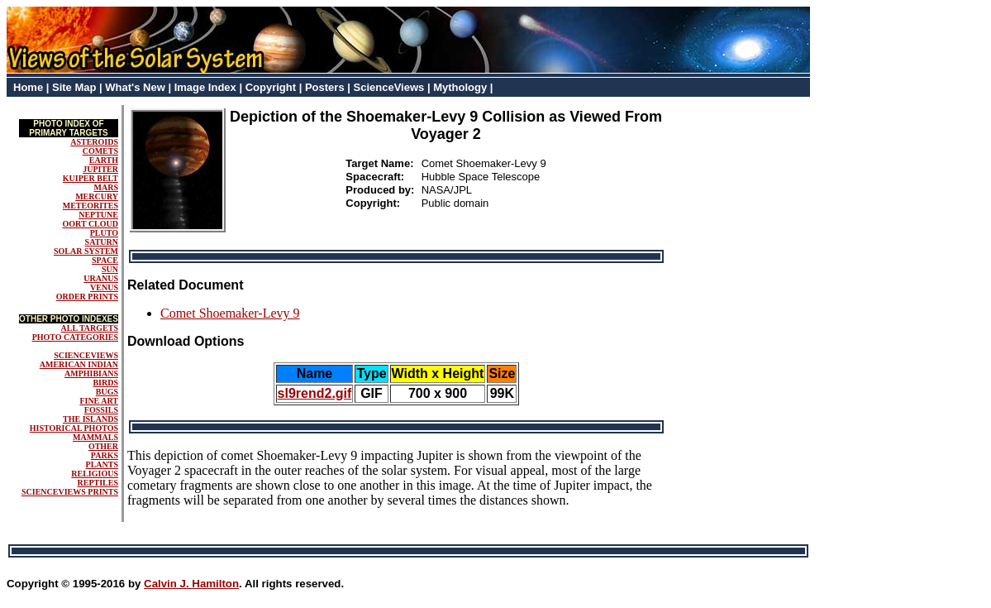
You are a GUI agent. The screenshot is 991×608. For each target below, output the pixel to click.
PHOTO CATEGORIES (75, 337)
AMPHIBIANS (91, 373)
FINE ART (98, 400)
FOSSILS (101, 409)
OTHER (103, 446)
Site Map (74, 87)
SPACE (105, 260)
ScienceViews (389, 87)
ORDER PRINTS (87, 296)
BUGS (107, 391)
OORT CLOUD (90, 223)
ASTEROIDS (94, 141)
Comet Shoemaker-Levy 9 (230, 313)
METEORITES (90, 205)
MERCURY (96, 196)
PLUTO (104, 232)
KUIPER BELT (90, 178)
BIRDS (105, 382)
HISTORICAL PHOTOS (74, 428)
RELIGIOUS (94, 473)
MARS (106, 187)
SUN (110, 269)
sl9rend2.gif (315, 393)
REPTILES (98, 482)
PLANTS (102, 464)
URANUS (100, 278)
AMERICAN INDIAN (79, 364)
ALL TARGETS (89, 328)
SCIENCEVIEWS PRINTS (69, 491)
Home (28, 87)
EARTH (103, 160)
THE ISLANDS (90, 419)
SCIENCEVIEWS (86, 355)
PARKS (104, 455)
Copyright (270, 87)
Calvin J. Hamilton (191, 583)
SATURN (101, 242)
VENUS (104, 287)
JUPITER (100, 169)
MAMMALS (95, 437)
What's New (134, 87)
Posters (325, 87)
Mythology (460, 87)
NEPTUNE (98, 214)
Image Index (205, 87)
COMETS (100, 151)
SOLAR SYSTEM (86, 251)
